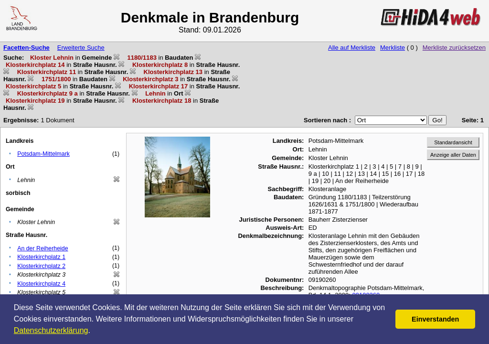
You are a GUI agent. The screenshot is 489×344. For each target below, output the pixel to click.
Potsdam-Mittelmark (43, 153)
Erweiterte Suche (81, 47)
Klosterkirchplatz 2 (41, 266)
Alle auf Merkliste (351, 47)
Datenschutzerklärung (51, 330)
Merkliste (392, 47)
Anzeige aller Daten (453, 155)
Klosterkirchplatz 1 (41, 257)
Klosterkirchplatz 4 (41, 283)
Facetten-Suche (26, 47)
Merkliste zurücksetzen (454, 47)
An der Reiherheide (42, 248)
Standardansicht (453, 142)
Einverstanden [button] (435, 319)
